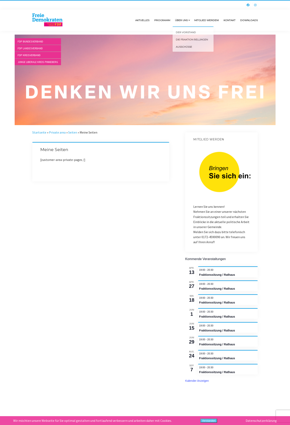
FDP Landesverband (30, 48)
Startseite (39, 132)
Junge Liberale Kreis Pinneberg (38, 62)
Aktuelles (142, 20)
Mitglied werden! (206, 20)
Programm (162, 20)
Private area (57, 132)
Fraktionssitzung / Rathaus (217, 274)
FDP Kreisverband (29, 55)
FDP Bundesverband (30, 41)
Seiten (72, 132)
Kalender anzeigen (197, 380)
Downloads (249, 20)
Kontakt (229, 20)
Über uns (181, 20)
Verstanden (208, 420)
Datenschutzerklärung (261, 421)
